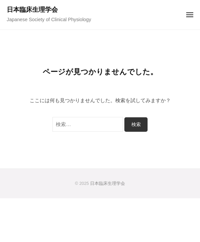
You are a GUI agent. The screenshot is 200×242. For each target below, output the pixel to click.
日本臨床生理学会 (32, 9)
